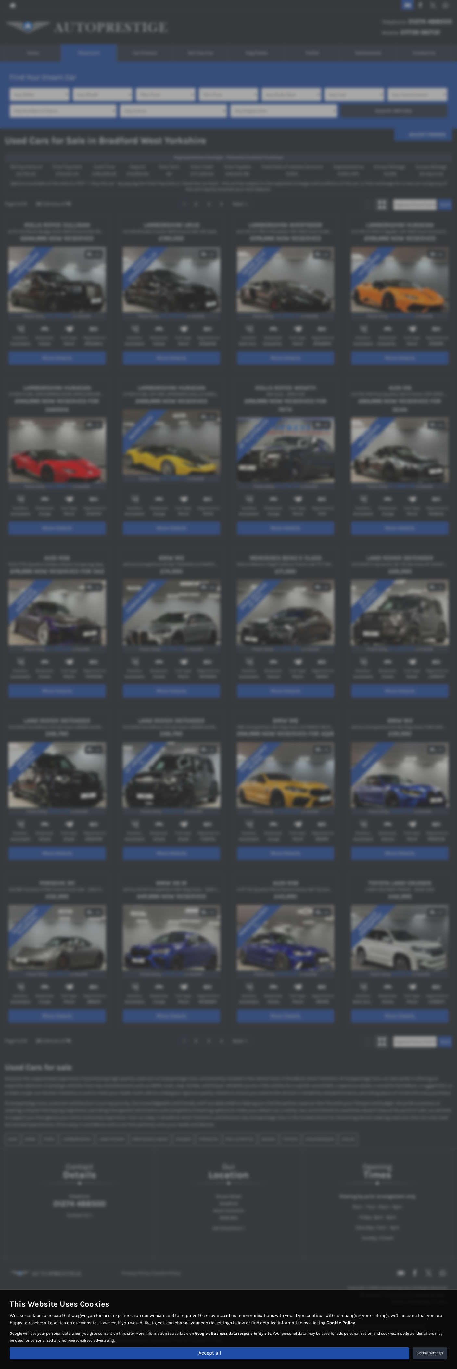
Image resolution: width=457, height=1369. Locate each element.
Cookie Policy (340, 1322)
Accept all (209, 1353)
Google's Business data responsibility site (233, 1333)
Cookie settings (430, 1353)
